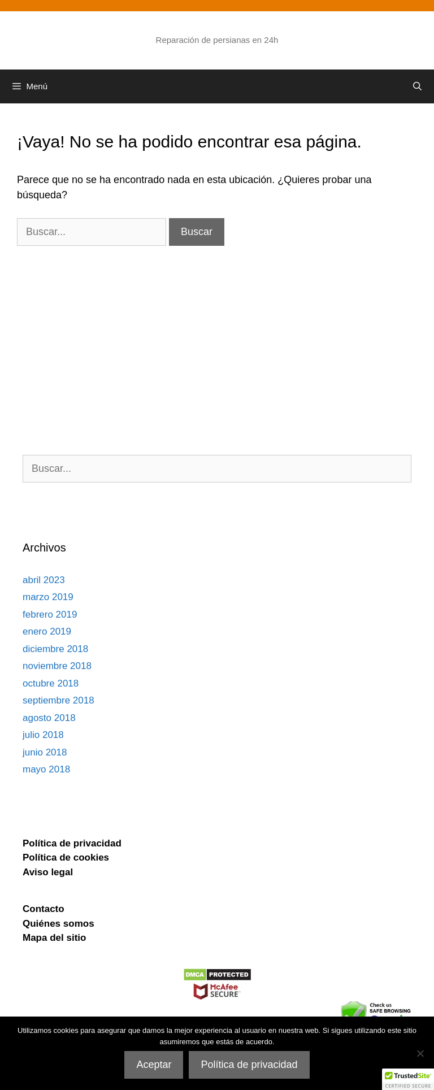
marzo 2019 (48, 597)
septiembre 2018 (58, 700)
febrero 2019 (50, 614)
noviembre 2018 (57, 666)
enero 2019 (47, 631)
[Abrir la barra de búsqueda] (417, 86)
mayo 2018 (46, 769)
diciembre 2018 (55, 649)
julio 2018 (43, 734)
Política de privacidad (249, 1064)
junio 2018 (45, 752)
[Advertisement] (217, 325)
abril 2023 (44, 580)
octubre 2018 (51, 683)
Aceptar (153, 1064)
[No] (420, 1053)
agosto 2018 (49, 718)
